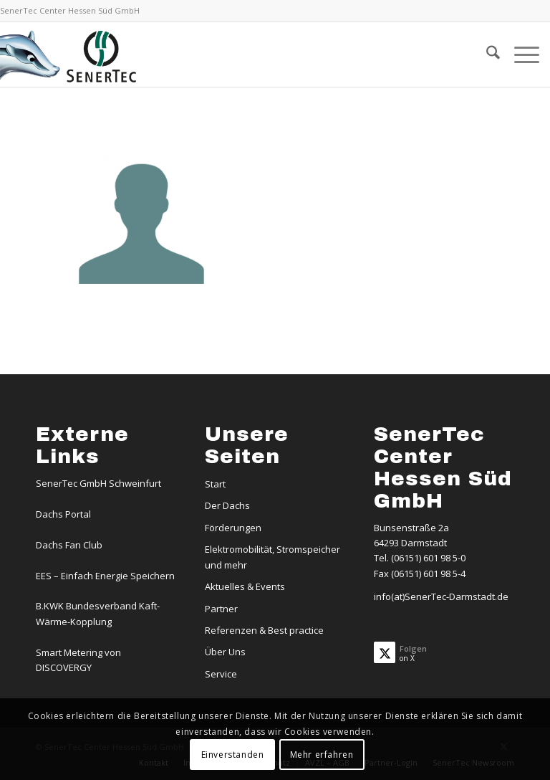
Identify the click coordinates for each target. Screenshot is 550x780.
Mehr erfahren (322, 754)
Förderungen (233, 527)
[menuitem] (486, 54)
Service (221, 673)
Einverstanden (232, 754)
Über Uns (225, 651)
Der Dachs (227, 505)
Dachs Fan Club (69, 544)
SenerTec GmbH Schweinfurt (98, 483)
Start (215, 483)
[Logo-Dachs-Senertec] (70, 54)
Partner (221, 608)
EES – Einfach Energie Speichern (105, 575)
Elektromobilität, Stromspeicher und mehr (272, 557)
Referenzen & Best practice (264, 630)
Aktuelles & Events (245, 586)
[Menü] (519, 54)
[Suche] (486, 54)
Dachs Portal (63, 514)
